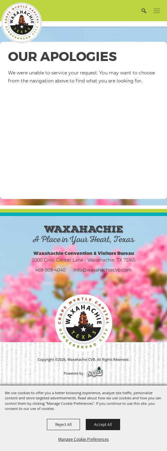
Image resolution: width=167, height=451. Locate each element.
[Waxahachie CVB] (21, 23)
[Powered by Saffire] (94, 373)
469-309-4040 (50, 270)
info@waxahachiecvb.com (103, 270)
